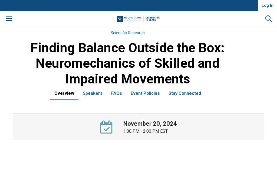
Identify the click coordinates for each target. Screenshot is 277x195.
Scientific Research (128, 32)
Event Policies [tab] (145, 93)
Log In (267, 5)
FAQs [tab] (116, 93)
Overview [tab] (64, 93)
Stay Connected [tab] (185, 93)
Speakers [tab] (93, 93)
